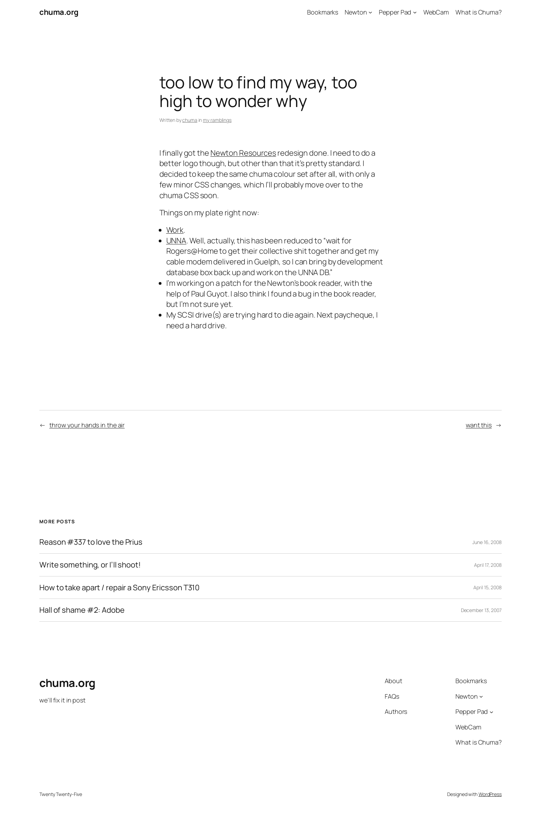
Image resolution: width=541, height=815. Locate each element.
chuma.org (59, 12)
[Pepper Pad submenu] (415, 12)
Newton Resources (243, 153)
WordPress (490, 794)
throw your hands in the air (87, 425)
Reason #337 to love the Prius (90, 542)
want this (479, 425)
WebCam (436, 12)
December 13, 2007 (481, 610)
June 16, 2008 (487, 542)
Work (175, 230)
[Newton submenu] (370, 12)
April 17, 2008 (488, 565)
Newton (356, 12)
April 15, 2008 (487, 587)
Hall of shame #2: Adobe (82, 610)
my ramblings (217, 120)
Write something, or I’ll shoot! (90, 565)
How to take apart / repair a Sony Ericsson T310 (119, 587)
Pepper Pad (395, 12)
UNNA (176, 240)
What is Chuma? (478, 12)
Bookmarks (322, 12)
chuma (189, 120)
